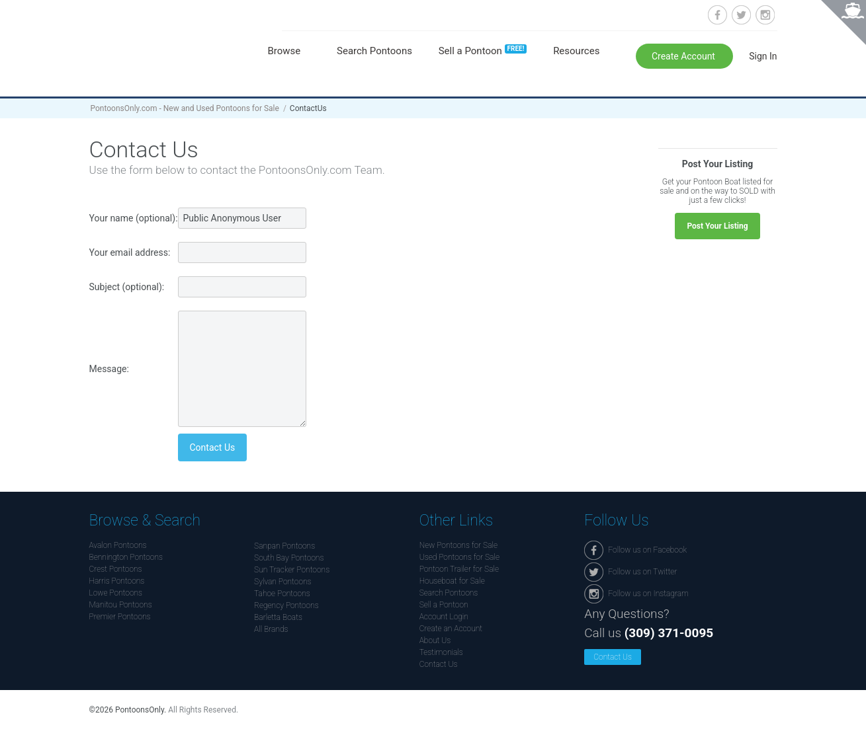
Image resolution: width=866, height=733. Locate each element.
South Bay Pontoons (289, 557)
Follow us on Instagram (765, 14)
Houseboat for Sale (452, 581)
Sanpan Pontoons (284, 546)
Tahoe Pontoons (282, 593)
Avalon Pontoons (118, 545)
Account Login (443, 616)
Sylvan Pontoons (282, 581)
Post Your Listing (717, 226)
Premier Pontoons (120, 616)
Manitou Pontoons (120, 604)
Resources (576, 51)
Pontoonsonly (173, 40)
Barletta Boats (278, 617)
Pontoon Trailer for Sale (459, 569)
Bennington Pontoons (126, 557)
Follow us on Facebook (717, 14)
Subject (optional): (127, 287)
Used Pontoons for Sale (459, 557)
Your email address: (130, 252)
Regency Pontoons (286, 605)
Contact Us (438, 664)
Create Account (685, 56)
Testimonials (441, 652)
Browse (284, 51)
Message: (109, 369)
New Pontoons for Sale (458, 545)
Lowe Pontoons (116, 593)
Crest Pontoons (115, 569)
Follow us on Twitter (741, 14)
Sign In (763, 56)
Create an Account (450, 628)
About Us (435, 640)
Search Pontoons (374, 51)
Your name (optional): (133, 218)
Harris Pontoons (117, 581)
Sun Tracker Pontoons (291, 569)
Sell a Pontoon (483, 51)
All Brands (271, 629)
